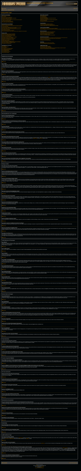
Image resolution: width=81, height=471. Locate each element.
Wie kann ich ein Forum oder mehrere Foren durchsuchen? (47, 31)
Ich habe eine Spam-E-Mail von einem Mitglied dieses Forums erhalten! (49, 25)
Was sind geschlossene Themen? (6, 51)
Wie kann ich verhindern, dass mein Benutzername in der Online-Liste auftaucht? (12, 25)
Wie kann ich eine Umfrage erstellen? (6, 36)
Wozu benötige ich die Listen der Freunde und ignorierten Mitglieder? (49, 28)
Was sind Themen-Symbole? (5, 52)
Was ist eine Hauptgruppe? (43, 20)
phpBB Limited (35, 138)
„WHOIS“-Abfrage (64, 447)
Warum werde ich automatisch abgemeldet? (7, 21)
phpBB (37, 465)
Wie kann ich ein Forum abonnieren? (45, 39)
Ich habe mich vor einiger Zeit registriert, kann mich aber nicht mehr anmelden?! (12, 19)
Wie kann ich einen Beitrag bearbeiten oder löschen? (8, 34)
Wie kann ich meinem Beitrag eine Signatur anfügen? (8, 35)
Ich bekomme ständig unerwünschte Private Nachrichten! (47, 24)
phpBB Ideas (43, 443)
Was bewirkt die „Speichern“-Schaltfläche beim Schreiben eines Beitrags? (11, 41)
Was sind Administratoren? (43, 15)
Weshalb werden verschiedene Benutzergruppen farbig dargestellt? (48, 19)
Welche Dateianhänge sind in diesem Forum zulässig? (47, 42)
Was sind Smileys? (4, 47)
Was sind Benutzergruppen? (43, 17)
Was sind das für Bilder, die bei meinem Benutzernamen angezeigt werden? (11, 28)
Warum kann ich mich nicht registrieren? (7, 17)
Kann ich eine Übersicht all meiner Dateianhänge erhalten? (47, 43)
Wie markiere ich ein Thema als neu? (6, 43)
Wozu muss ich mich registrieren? (6, 15)
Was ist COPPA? (4, 16)
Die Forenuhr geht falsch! (5, 26)
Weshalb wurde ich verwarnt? (5, 40)
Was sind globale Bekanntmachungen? (7, 49)
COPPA (49, 77)
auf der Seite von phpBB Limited (9, 438)
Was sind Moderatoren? (43, 16)
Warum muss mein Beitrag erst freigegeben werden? (8, 42)
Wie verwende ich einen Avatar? (6, 29)
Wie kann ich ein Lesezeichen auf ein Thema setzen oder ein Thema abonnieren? (50, 38)
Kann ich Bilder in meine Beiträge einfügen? (7, 48)
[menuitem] (75, 8)
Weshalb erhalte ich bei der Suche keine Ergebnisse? (47, 32)
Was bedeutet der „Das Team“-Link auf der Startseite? (47, 21)
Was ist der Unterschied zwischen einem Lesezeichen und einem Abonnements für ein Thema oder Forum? (53, 37)
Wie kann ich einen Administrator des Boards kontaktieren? (47, 48)
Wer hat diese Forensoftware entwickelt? (45, 46)
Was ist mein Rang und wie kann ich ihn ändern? (8, 30)
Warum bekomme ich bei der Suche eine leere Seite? (47, 33)
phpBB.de (41, 138)
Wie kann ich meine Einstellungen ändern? (7, 24)
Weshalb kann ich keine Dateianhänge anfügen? (8, 39)
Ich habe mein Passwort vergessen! (6, 20)
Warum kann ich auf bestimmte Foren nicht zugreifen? (8, 38)
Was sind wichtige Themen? (5, 50)
